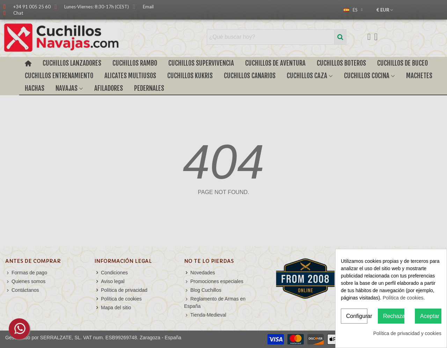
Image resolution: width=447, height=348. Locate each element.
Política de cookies (403, 298)
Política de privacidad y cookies (407, 333)
